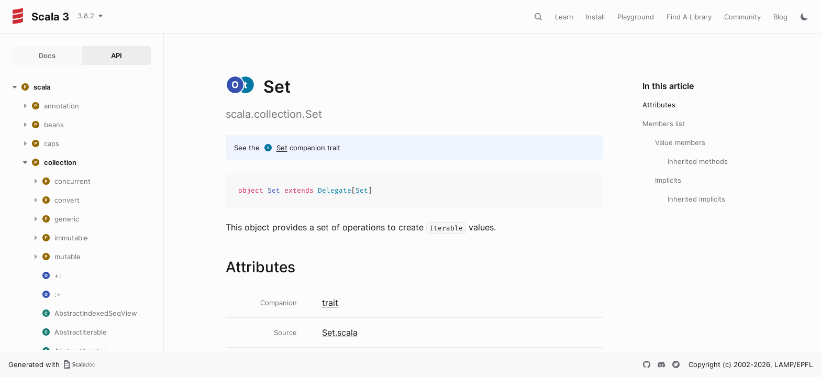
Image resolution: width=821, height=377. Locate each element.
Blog (780, 17)
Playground (635, 17)
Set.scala (340, 332)
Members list (663, 123)
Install (595, 17)
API (116, 55)
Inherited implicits (696, 199)
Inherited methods (698, 161)
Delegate (334, 190)
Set (281, 147)
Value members (680, 142)
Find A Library (689, 17)
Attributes (658, 105)
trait (330, 302)
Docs (47, 55)
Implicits (668, 180)
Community (742, 17)
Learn (564, 17)
